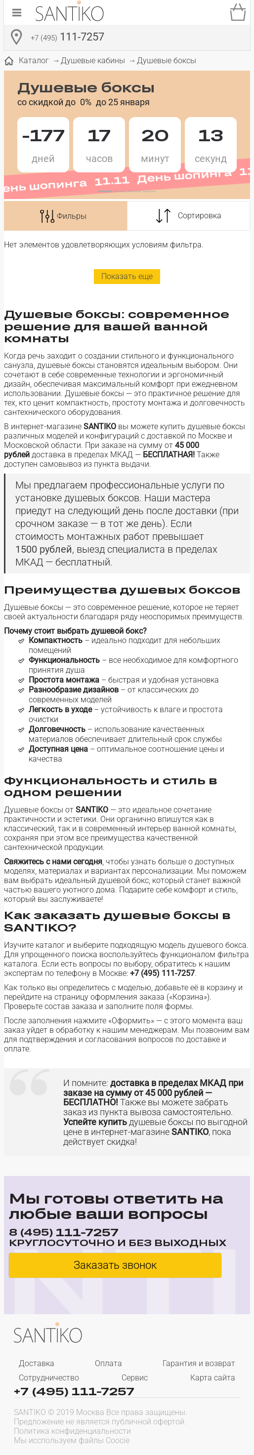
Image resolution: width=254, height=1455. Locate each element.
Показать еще (127, 276)
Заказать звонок (115, 1265)
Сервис (135, 1377)
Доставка (36, 1363)
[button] (104, 191)
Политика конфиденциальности (72, 1431)
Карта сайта (212, 1377)
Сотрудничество (49, 1377)
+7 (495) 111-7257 (74, 1391)
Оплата (108, 1363)
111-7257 (67, 38)
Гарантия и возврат (199, 1363)
